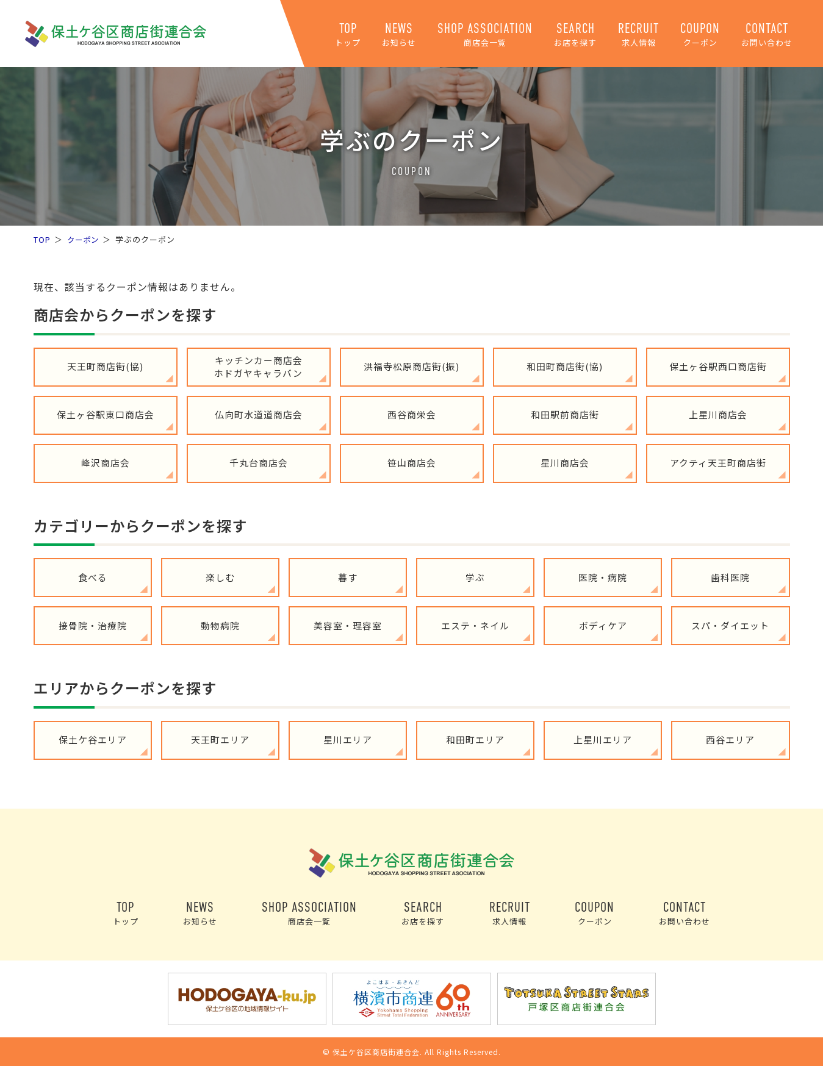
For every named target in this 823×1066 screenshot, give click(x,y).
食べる (92, 577)
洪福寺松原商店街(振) (411, 366)
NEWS (399, 34)
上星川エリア (602, 740)
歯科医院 (730, 577)
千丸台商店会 (258, 463)
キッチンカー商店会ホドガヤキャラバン (258, 366)
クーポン (84, 239)
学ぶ (475, 577)
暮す (348, 577)
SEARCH (575, 34)
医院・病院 (602, 577)
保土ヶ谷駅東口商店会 (105, 415)
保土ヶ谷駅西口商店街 (718, 366)
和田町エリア (475, 740)
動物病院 (220, 625)
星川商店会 (565, 463)
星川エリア (347, 740)
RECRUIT (638, 34)
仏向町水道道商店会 (259, 415)
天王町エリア (220, 740)
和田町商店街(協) (565, 366)
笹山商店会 (411, 463)
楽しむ (220, 577)
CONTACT (766, 34)
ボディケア (603, 625)
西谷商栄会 (411, 415)
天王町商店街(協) (105, 366)
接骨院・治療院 (93, 625)
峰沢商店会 (105, 463)
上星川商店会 (718, 415)
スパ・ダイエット (730, 625)
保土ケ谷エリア (93, 740)
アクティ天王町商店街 (718, 463)
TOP (348, 34)
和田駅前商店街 (565, 415)
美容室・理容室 (348, 625)
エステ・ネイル (475, 625)
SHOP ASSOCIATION (485, 34)
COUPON (700, 34)
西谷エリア (730, 740)
